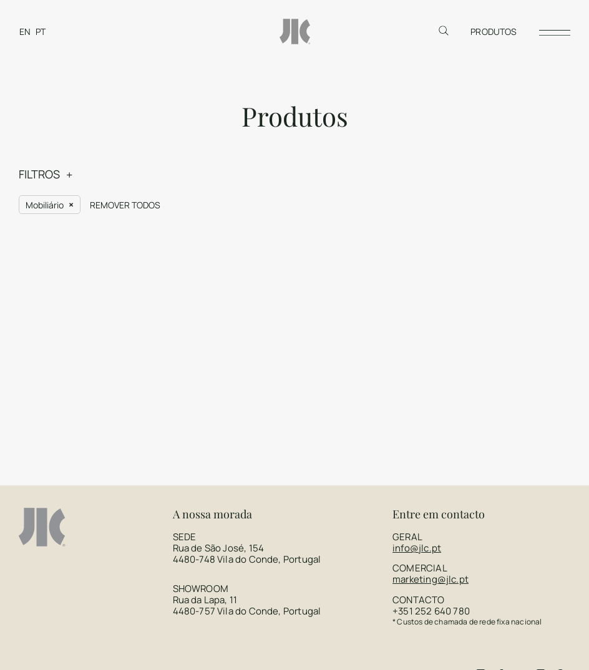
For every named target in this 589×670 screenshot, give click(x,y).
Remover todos (125, 118)
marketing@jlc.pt (430, 491)
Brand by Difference (394, 642)
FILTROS (39, 86)
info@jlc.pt (416, 460)
